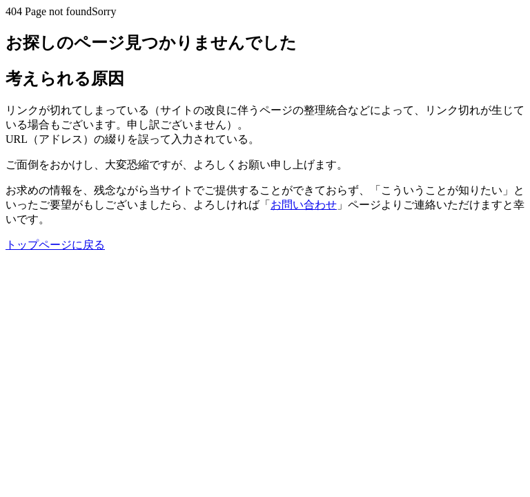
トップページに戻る (55, 245)
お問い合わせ (304, 205)
